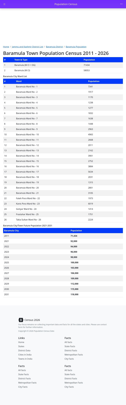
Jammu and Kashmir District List (27, 46)
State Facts (70, 346)
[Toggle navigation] (121, 4)
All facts (68, 342)
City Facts (69, 358)
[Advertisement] (63, 27)
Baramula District (54, 46)
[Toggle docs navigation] (4, 4)
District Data (24, 350)
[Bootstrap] (29, 320)
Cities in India (24, 354)
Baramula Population (76, 46)
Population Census (65, 4)
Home (6, 46)
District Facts (71, 350)
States (21, 346)
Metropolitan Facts (74, 354)
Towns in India (25, 358)
